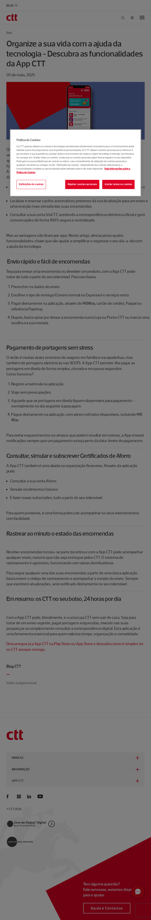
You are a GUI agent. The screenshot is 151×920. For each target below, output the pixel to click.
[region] (75, 162)
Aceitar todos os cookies (118, 184)
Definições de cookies (31, 184)
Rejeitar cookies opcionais (82, 184)
